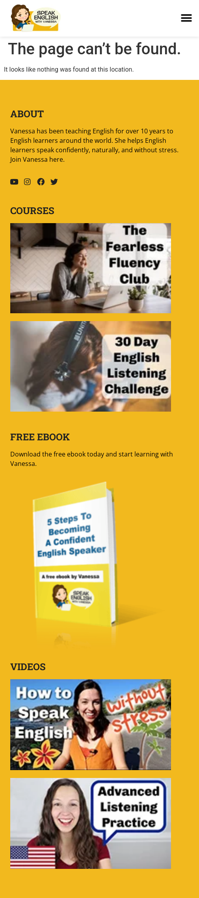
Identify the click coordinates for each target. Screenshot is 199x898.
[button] (186, 18)
